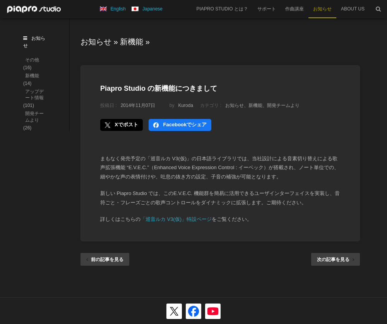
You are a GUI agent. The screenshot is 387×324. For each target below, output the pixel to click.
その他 (32, 60)
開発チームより (283, 105)
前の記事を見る (104, 259)
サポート (266, 9)
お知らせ (322, 9)
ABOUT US (353, 9)
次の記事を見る (335, 259)
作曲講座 (294, 9)
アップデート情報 (34, 95)
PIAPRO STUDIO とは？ (222, 9)
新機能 (131, 41)
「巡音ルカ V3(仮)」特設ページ (176, 219)
